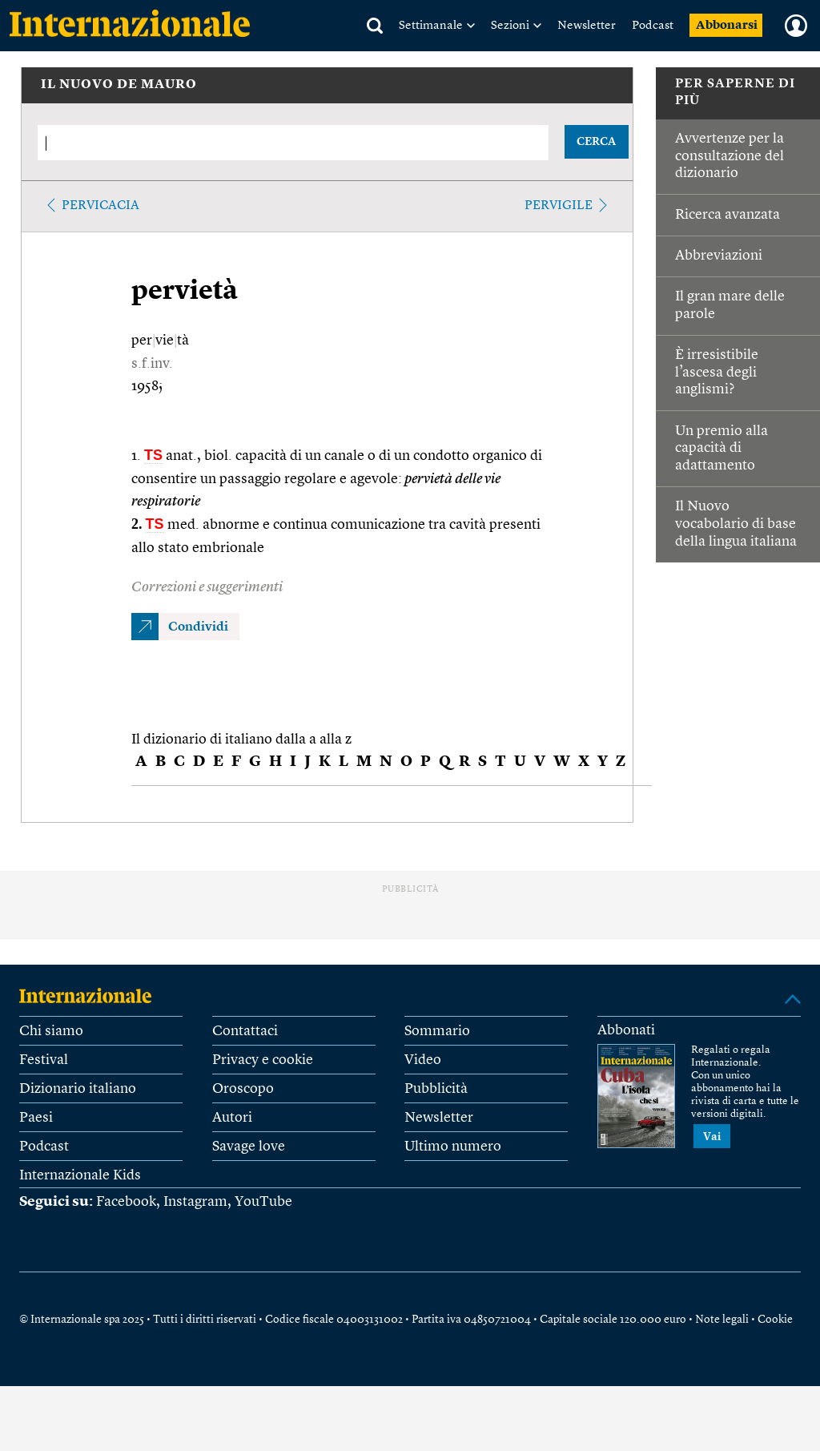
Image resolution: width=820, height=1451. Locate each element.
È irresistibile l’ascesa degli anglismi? (716, 372)
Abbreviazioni (718, 255)
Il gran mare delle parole (730, 305)
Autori (232, 1117)
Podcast (652, 26)
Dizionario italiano (77, 1089)
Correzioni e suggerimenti (207, 587)
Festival (43, 1060)
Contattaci (245, 1031)
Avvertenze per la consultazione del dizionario (729, 155)
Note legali (722, 1319)
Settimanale (431, 26)
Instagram (195, 1202)
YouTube (263, 1202)
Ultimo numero (452, 1146)
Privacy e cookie (262, 1060)
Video (422, 1060)
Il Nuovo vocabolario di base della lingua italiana (736, 523)
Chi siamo (51, 1031)
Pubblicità (436, 1089)
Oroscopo (243, 1089)
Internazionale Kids (80, 1175)
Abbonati (626, 1030)
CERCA (596, 141)
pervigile (559, 206)
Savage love (248, 1146)
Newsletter (586, 26)
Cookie (775, 1319)
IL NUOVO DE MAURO (119, 85)
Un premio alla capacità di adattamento (721, 448)
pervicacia (100, 206)
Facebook (126, 1202)
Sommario (437, 1031)
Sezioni (510, 26)
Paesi (36, 1117)
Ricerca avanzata (727, 215)
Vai (712, 1137)
